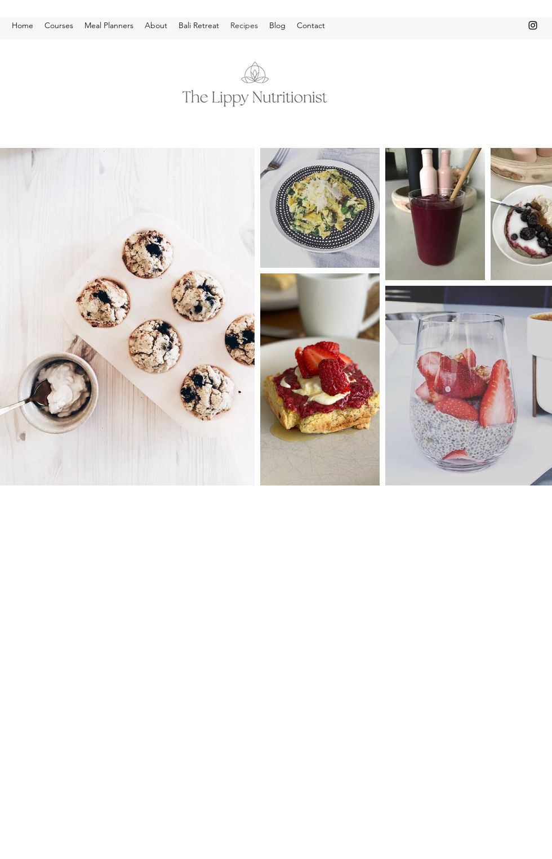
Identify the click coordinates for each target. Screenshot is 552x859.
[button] (59, 25)
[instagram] (532, 25)
